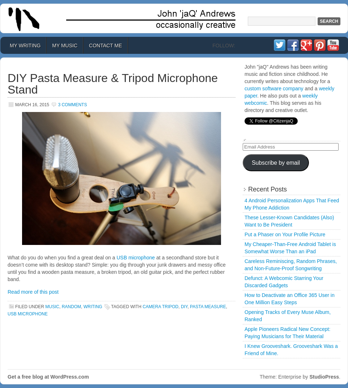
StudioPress (324, 377)
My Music (64, 45)
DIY (184, 306)
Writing (93, 306)
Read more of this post (33, 292)
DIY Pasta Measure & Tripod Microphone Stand (113, 84)
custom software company (274, 88)
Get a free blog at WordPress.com (48, 377)
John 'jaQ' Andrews (174, 18)
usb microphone (28, 313)
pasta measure (208, 306)
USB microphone (135, 257)
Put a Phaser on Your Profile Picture (285, 234)
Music (52, 306)
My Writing (25, 45)
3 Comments (72, 104)
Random (71, 306)
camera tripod (160, 306)
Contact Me (105, 45)
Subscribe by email (276, 163)
